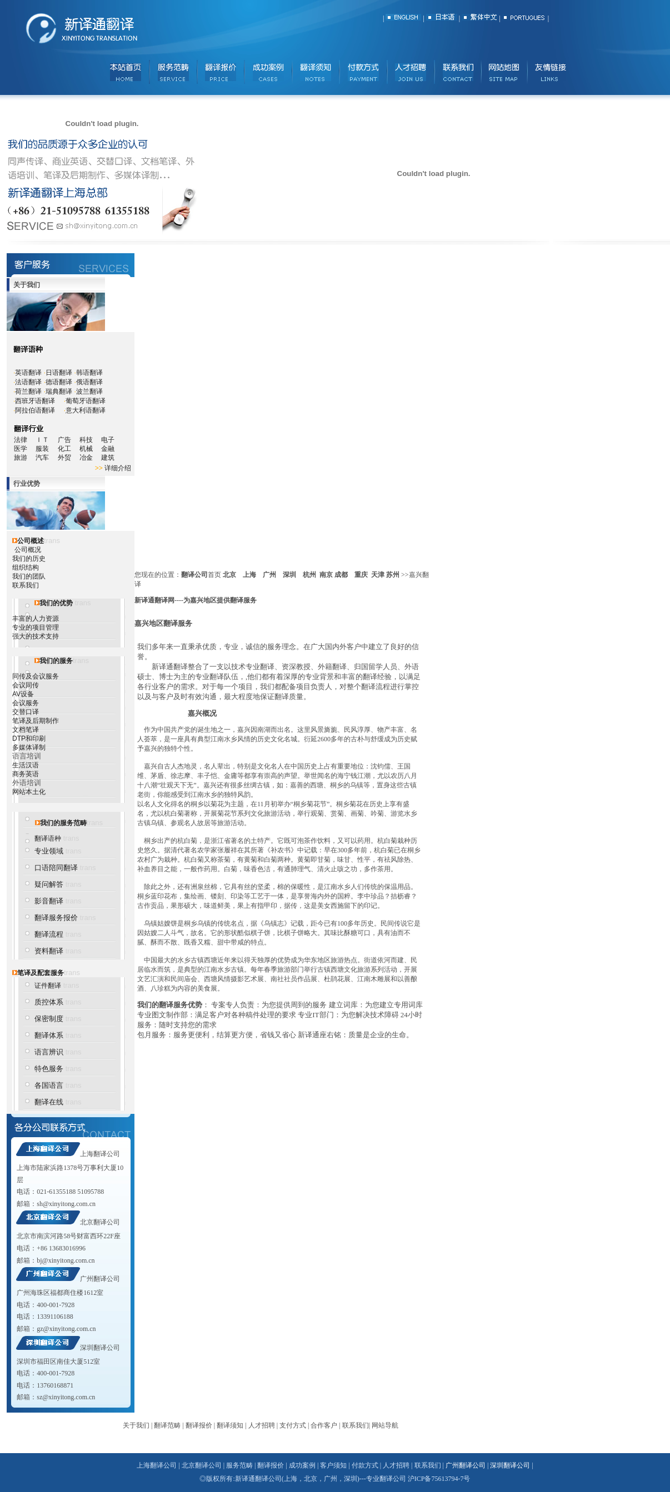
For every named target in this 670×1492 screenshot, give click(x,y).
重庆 (361, 575)
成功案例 (302, 1465)
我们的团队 (29, 576)
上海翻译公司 (100, 1154)
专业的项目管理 (35, 627)
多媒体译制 (29, 747)
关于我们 (136, 1425)
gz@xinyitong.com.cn (66, 1329)
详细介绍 (117, 468)
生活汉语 (25, 765)
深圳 (289, 575)
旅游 (20, 457)
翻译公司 (194, 575)
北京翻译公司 (100, 1222)
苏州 (392, 575)
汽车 (46, 457)
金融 (107, 449)
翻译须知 (230, 1425)
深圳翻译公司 (100, 1348)
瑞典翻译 (59, 391)
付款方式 (365, 1465)
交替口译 (25, 712)
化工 (68, 449)
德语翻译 (59, 382)
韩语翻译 (89, 372)
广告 (64, 440)
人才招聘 (261, 1425)
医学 (25, 449)
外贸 (68, 457)
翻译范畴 (167, 1425)
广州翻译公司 (100, 1279)
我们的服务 (56, 661)
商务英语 (25, 774)
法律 (20, 440)
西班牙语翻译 (35, 401)
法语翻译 (28, 382)
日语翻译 (59, 372)
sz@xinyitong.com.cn (66, 1397)
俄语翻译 (89, 382)
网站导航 (385, 1425)
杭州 (309, 575)
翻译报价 (199, 1425)
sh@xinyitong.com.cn (66, 1204)
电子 (107, 440)
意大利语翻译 (86, 410)
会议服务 (25, 703)
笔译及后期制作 (35, 721)
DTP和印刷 (29, 738)
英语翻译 (28, 372)
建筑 (107, 457)
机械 (90, 449)
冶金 (90, 457)
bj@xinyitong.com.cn (65, 1260)
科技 (86, 440)
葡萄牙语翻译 (86, 401)
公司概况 (27, 550)
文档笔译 (25, 730)
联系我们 (25, 585)
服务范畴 (239, 1465)
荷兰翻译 (28, 391)
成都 (341, 575)
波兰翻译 (89, 391)
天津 (377, 575)
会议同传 (25, 685)
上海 (249, 575)
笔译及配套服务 (40, 973)
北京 (229, 575)
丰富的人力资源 (35, 618)
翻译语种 (47, 838)
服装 (46, 449)
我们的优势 (56, 603)
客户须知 (333, 1465)
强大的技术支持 (35, 636)
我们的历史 (29, 558)
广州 (269, 575)
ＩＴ (46, 440)
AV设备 (23, 694)
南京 (326, 575)
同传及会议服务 (35, 676)
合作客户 (324, 1425)
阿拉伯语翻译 (35, 410)
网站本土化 (29, 792)
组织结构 (25, 567)
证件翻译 (47, 985)
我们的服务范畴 (63, 823)
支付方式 (292, 1425)
